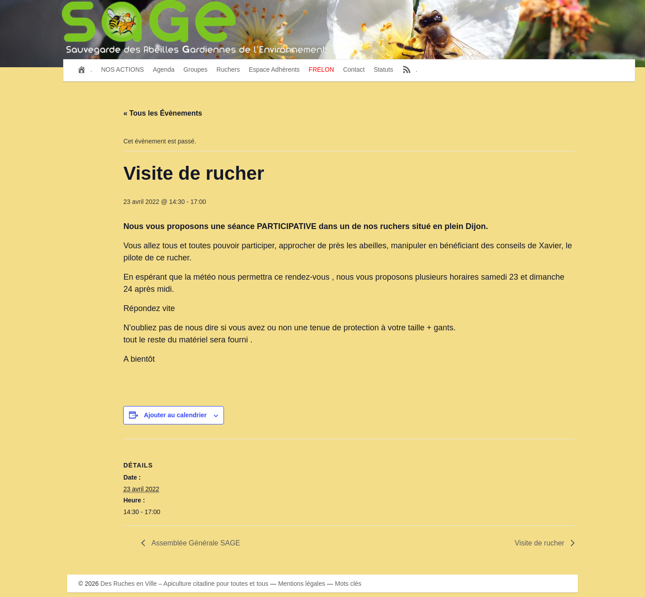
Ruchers (228, 69)
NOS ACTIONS (122, 69)
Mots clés (348, 583)
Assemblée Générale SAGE (195, 543)
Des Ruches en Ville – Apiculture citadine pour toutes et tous (184, 583)
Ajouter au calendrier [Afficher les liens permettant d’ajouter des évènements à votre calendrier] (175, 415)
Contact (354, 69)
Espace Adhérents (274, 69)
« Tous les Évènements (162, 113)
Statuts (383, 69)
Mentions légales (301, 583)
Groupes (196, 69)
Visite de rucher (540, 543)
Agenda (163, 69)
